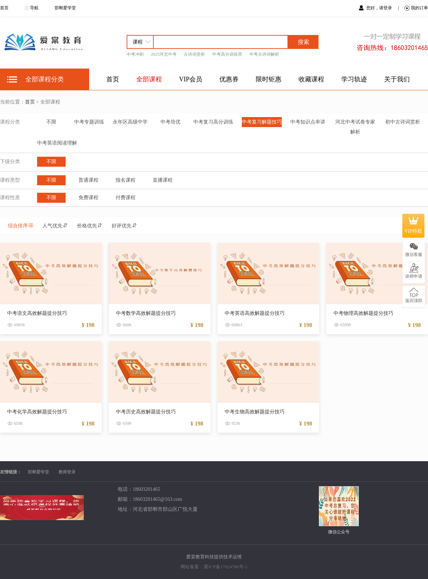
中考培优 (170, 122)
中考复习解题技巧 (262, 122)
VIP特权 (413, 225)
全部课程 (149, 79)
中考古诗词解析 (264, 54)
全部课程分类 (44, 79)
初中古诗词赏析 (402, 122)
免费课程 (88, 197)
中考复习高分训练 (213, 122)
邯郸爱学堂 (65, 7)
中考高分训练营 (227, 54)
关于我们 (397, 79)
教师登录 (67, 471)
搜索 (303, 42)
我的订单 (416, 8)
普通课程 (88, 180)
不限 (51, 122)
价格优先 (90, 225)
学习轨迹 (354, 79)
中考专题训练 (89, 122)
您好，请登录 (379, 7)
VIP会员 (190, 79)
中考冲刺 (135, 54)
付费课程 (126, 197)
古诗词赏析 (194, 54)
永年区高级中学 (130, 122)
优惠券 (229, 79)
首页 (4, 7)
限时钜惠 (268, 79)
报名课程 (126, 180)
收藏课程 (311, 79)
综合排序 (21, 225)
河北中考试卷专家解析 (355, 127)
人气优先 (55, 225)
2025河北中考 (164, 54)
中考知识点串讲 (307, 122)
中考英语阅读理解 (57, 143)
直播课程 (163, 180)
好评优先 (124, 225)
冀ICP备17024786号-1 (225, 566)
